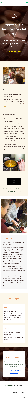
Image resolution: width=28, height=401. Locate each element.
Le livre (22, 392)
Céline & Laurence (15, 392)
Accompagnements (9, 395)
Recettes (18, 395)
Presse (7, 387)
